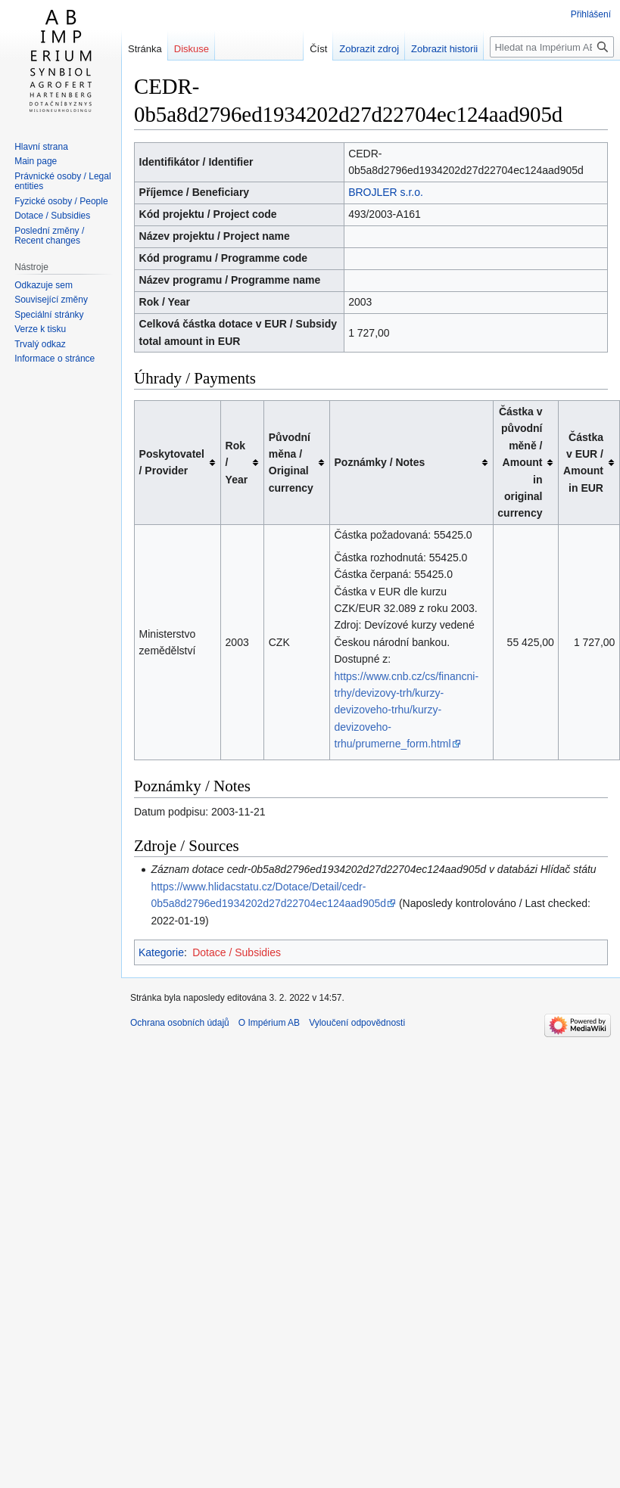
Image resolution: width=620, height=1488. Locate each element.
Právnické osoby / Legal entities (62, 181)
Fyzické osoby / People (60, 201)
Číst (304, 48)
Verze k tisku (40, 329)
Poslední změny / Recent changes (49, 236)
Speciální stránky (48, 314)
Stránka (145, 48)
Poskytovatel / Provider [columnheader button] (171, 462)
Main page (35, 161)
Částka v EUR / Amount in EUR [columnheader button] (583, 462)
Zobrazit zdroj (355, 48)
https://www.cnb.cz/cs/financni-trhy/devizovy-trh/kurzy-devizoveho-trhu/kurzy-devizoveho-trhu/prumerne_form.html (407, 710)
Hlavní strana (41, 146)
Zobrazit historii (430, 48)
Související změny (51, 299)
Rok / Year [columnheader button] (237, 463)
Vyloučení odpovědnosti (357, 1022)
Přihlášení (591, 14)
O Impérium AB (269, 1022)
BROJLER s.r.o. (385, 192)
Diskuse (191, 48)
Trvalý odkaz (40, 344)
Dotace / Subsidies (236, 952)
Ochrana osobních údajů (179, 1022)
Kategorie (161, 952)
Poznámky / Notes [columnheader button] (380, 462)
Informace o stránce (54, 358)
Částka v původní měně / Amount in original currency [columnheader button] (519, 462)
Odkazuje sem (43, 285)
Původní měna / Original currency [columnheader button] (291, 462)
